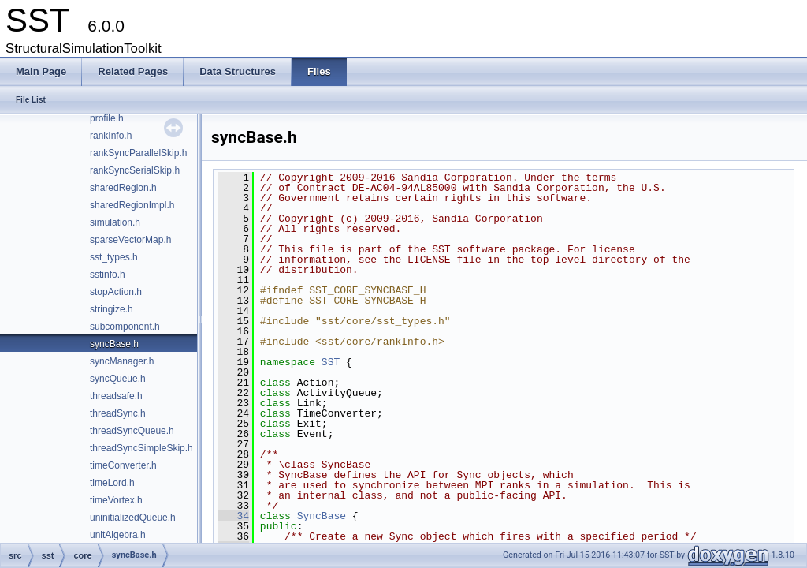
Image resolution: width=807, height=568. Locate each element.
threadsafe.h (116, 396)
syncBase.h (114, 343)
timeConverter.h (123, 465)
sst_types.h (114, 257)
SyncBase (321, 516)
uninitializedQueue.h (133, 517)
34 (233, 516)
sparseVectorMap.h (130, 239)
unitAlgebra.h (118, 534)
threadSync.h (118, 413)
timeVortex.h (116, 500)
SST (331, 362)
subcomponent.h (125, 326)
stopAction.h (116, 291)
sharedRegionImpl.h (132, 205)
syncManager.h (122, 361)
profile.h (107, 118)
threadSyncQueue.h (132, 430)
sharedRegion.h (123, 187)
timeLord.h (112, 482)
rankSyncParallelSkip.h (138, 153)
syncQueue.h (118, 378)
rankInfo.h (111, 135)
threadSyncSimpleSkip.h (141, 448)
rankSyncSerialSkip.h (135, 170)
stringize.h (111, 309)
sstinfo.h (107, 274)
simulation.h (115, 222)
